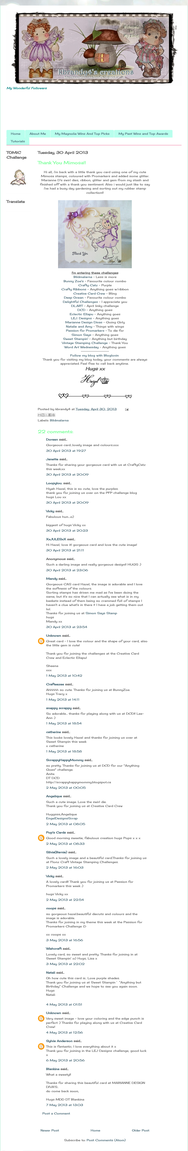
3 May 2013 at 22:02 (65, 964)
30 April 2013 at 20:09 (67, 474)
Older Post (140, 1130)
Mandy (51, 578)
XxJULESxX (56, 539)
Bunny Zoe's (74, 281)
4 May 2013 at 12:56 (64, 1032)
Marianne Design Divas (83, 322)
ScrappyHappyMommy (64, 760)
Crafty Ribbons (74, 289)
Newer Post (50, 1130)
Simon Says (82, 335)
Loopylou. (54, 483)
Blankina (52, 1069)
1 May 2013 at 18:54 (64, 723)
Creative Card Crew (89, 293)
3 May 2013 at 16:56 (64, 940)
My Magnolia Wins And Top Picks (82, 133)
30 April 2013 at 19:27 (66, 451)
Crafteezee (55, 684)
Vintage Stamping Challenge (85, 343)
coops (51, 908)
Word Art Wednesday (82, 347)
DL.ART (77, 306)
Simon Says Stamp (101, 613)
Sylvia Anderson (59, 1041)
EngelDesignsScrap (62, 818)
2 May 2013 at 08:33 (65, 844)
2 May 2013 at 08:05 (65, 824)
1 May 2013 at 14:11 (62, 699)
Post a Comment (56, 1113)
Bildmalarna (83, 277)
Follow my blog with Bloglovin (94, 355)
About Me (37, 133)
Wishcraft (54, 948)
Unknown (53, 635)
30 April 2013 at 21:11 (65, 550)
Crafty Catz (88, 285)
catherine (53, 732)
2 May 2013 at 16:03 (64, 867)
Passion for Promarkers (85, 330)
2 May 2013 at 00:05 (66, 788)
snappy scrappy (59, 708)
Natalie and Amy (79, 326)
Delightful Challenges (80, 302)
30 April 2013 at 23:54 (66, 627)
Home (15, 133)
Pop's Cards (56, 832)
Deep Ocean (73, 297)
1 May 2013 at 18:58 (64, 751)
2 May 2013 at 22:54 (65, 900)
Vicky (50, 511)
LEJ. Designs (82, 318)
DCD (81, 310)
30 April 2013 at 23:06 (67, 570)
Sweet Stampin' (75, 339)
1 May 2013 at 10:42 (64, 675)
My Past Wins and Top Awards (143, 133)
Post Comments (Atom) (106, 1140)
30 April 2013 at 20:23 (67, 530)
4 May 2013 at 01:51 (64, 1004)
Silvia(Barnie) (56, 852)
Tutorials (18, 141)
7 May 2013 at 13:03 (64, 1105)
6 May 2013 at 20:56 (65, 1060)
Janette (52, 459)
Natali (50, 972)
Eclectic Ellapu (82, 314)
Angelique (54, 796)
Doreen (52, 439)
